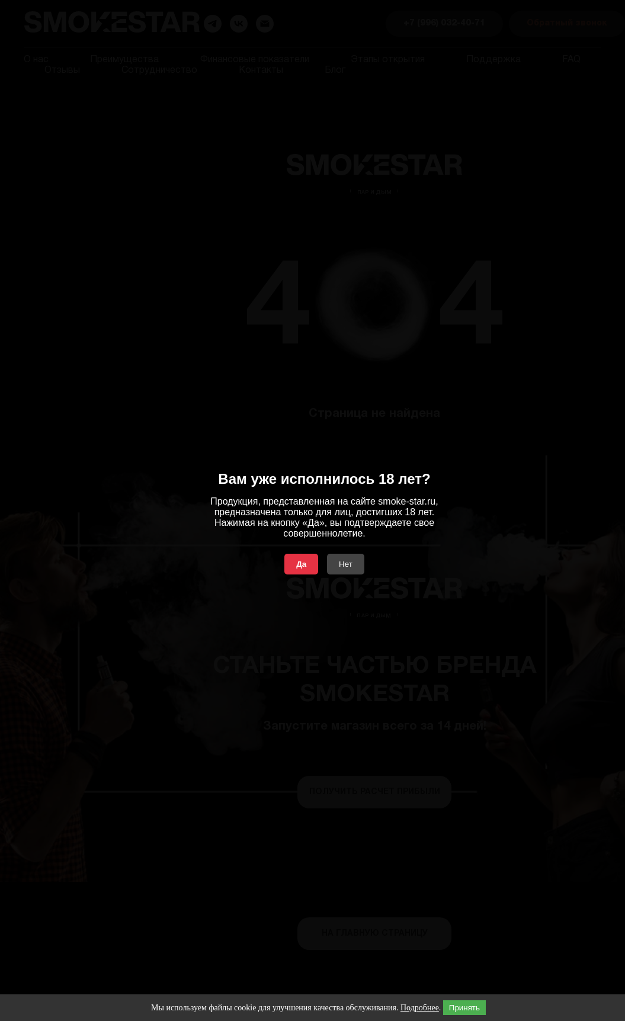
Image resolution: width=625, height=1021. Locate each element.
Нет (345, 564)
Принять (464, 1007)
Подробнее (419, 1007)
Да (301, 564)
